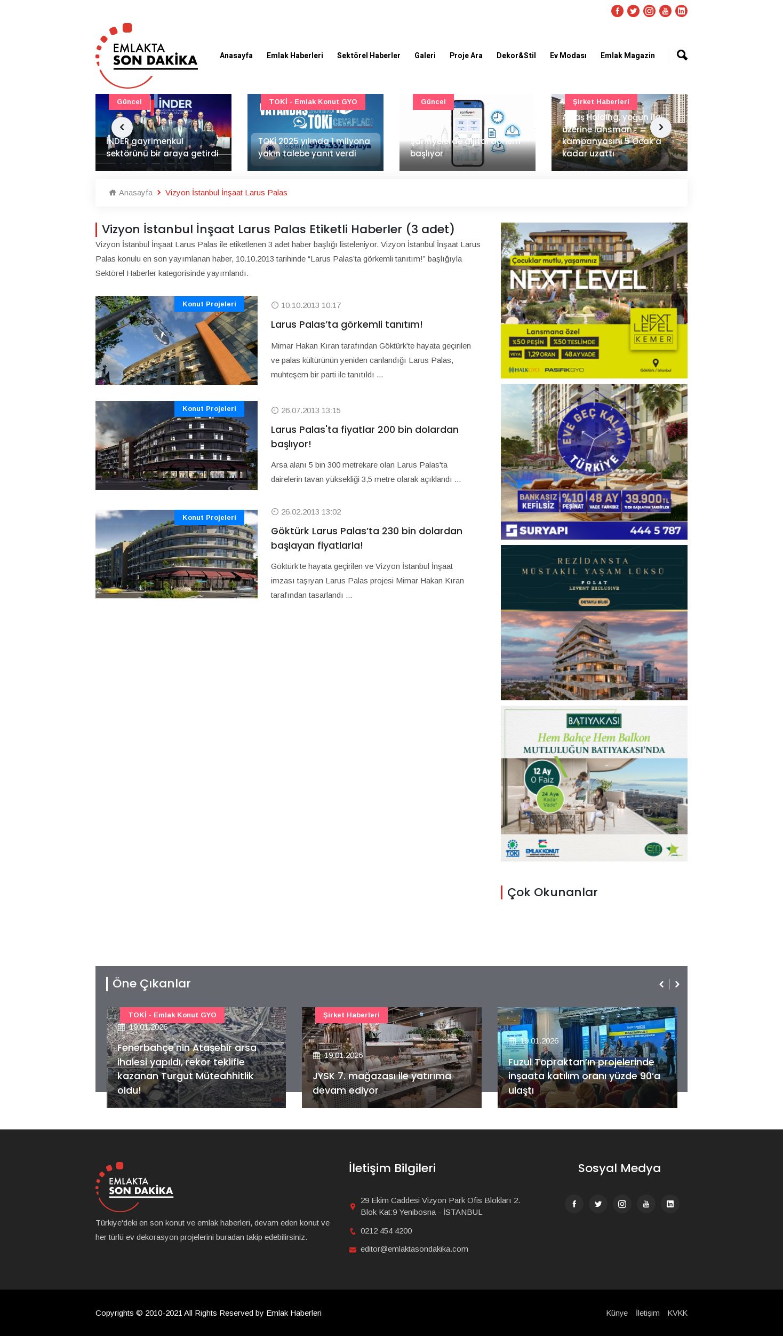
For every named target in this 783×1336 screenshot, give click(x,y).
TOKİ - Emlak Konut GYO (313, 102)
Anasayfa (236, 55)
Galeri (425, 55)
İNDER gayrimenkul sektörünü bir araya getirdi (162, 148)
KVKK (677, 1312)
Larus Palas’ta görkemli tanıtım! (347, 324)
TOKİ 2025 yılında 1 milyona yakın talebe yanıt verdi (314, 148)
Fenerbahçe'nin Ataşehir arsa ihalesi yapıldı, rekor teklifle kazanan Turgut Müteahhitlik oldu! (187, 1068)
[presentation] (662, 984)
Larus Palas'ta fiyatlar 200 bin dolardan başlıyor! (365, 437)
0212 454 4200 (386, 1230)
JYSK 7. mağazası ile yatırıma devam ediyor (382, 1083)
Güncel (129, 102)
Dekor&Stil (516, 55)
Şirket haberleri (351, 1015)
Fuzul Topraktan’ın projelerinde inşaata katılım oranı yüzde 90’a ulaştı (584, 1076)
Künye (614, 1312)
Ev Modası (568, 55)
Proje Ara (466, 55)
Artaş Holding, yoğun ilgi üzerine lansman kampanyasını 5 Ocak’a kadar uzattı (612, 136)
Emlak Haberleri (295, 55)
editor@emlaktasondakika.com (415, 1248)
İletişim (646, 1312)
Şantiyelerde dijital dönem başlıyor (465, 148)
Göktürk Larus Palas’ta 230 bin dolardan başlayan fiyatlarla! (367, 538)
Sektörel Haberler (369, 55)
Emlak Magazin (628, 55)
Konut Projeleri (209, 304)
